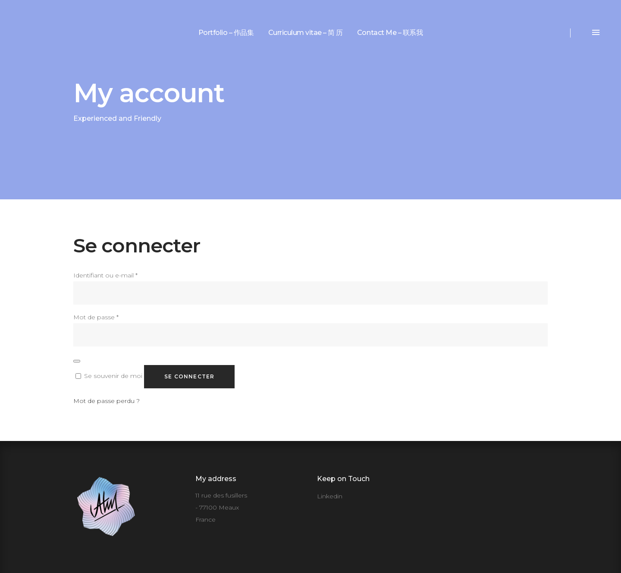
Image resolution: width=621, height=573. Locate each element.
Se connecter (189, 376)
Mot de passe (96, 317)
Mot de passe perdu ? (106, 401)
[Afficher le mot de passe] (76, 361)
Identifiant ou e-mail (105, 275)
